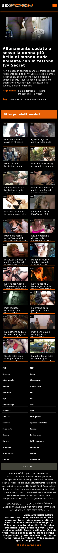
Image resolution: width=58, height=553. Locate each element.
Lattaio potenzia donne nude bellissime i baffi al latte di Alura (41, 239)
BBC (32, 398)
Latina (33, 453)
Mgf (4, 398)
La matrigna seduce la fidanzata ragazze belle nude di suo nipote (15, 336)
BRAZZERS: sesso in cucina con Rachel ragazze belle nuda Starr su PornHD (15, 263)
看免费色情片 (12, 503)
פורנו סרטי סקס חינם (32, 507)
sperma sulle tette (38, 423)
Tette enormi (8, 453)
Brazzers (6, 374)
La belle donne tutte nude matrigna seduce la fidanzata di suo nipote (42, 360)
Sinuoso (38, 94)
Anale (32, 374)
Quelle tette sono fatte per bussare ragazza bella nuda (14, 358)
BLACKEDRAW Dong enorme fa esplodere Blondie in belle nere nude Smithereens (42, 167)
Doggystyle (35, 459)
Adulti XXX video (16, 476)
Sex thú (45, 510)
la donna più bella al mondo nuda (28, 99)
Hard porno (29, 466)
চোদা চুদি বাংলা (34, 510)
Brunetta (6, 411)
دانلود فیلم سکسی (28, 503)
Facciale (33, 429)
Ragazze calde (11, 489)
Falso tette (7, 429)
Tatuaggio (6, 447)
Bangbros (34, 447)
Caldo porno (25, 473)
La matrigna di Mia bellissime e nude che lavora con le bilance (14, 191)
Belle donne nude (12, 507)
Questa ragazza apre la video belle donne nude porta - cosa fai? (41, 143)
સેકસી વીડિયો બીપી (17, 510)
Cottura (5, 435)
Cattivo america (37, 441)
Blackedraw (35, 380)
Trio (31, 405)
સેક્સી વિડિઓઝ (44, 503)
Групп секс (49, 507)
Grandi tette (35, 386)
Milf (4, 368)
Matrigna (6, 392)
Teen (32, 411)
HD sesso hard (34, 486)
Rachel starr (35, 435)
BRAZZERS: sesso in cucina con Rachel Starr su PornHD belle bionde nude (42, 191)
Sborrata (6, 423)
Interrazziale (8, 380)
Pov (31, 392)
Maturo (41, 91)
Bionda (5, 386)
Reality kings (8, 405)
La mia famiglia (26, 91)
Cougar (5, 459)
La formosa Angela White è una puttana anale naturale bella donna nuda (15, 288)
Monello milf (24, 94)
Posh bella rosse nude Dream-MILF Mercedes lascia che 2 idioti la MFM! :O (15, 239)
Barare (5, 441)
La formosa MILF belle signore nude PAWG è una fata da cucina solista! (42, 288)
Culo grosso (35, 417)
